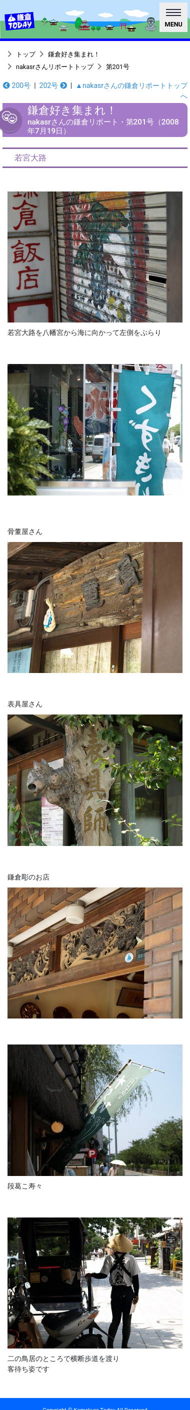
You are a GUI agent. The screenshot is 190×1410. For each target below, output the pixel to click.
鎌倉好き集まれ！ (74, 54)
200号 (16, 86)
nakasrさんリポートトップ (55, 66)
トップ (26, 54)
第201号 (118, 66)
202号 (53, 86)
